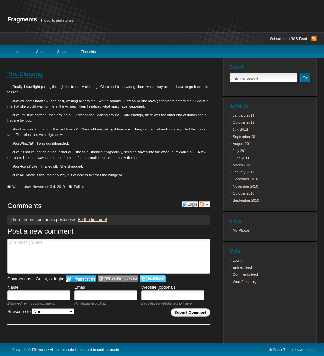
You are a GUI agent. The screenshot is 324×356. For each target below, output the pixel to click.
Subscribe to (40, 311)
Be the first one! (92, 219)
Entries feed (242, 267)
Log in (238, 260)
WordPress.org (244, 282)
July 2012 (240, 129)
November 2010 (245, 186)
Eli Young (39, 349)
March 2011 (242, 165)
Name (13, 287)
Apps (40, 51)
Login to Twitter (153, 278)
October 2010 (243, 193)
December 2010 (245, 179)
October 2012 (243, 122)
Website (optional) (158, 287)
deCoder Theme (281, 349)
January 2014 (243, 115)
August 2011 (243, 144)
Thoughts (88, 51)
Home (18, 51)
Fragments (22, 19)
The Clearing (25, 74)
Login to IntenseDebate (81, 278)
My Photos (241, 230)
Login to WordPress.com (118, 278)
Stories (62, 51)
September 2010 (246, 200)
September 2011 (246, 137)
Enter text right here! (108, 256)
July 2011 (240, 151)
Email (79, 287)
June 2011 (241, 158)
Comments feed (245, 274)
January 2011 (243, 172)
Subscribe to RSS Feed (288, 39)
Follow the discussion (204, 204)
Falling (79, 186)
